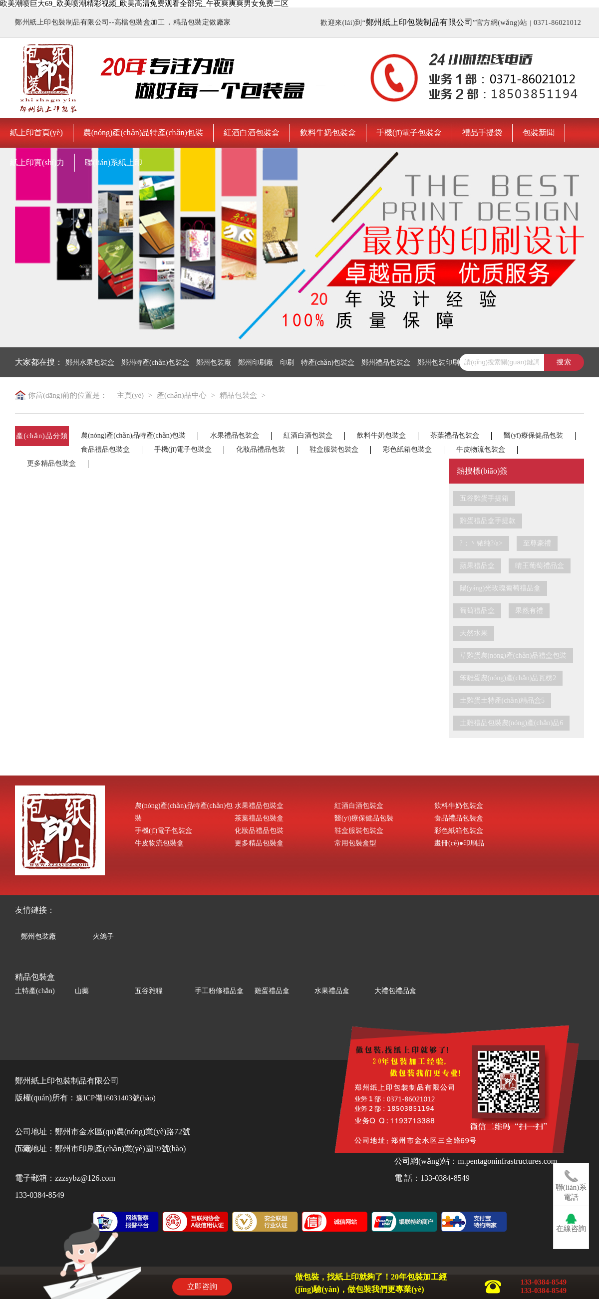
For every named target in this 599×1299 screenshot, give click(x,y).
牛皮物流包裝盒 (480, 449)
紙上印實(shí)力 (37, 162)
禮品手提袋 (482, 132)
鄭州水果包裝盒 (89, 362)
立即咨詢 (202, 1287)
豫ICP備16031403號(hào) (116, 1098)
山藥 (82, 991)
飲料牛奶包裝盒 (328, 132)
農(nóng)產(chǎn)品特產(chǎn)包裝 (143, 132)
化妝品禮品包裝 (260, 449)
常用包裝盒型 (355, 843)
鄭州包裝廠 (213, 362)
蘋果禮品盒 (477, 565)
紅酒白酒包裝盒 (252, 132)
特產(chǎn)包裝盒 (328, 362)
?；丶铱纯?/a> (481, 543)
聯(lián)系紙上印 (113, 162)
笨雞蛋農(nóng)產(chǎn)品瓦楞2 (508, 678)
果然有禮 (529, 610)
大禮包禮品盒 (395, 991)
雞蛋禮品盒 (272, 991)
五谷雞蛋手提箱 (484, 498)
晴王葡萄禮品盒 (539, 565)
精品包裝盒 (238, 395)
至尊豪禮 (537, 543)
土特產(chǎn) (35, 991)
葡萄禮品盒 (477, 610)
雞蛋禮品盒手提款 (488, 520)
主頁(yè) (130, 395)
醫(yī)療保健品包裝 (533, 435)
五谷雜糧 (149, 991)
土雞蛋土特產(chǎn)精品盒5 (502, 700)
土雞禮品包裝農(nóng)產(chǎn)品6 (512, 723)
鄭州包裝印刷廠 (441, 362)
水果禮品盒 (331, 991)
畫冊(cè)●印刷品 (459, 843)
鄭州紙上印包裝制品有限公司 (419, 22)
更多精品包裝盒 (51, 463)
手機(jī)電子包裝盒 (409, 132)
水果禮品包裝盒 (234, 435)
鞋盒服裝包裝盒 (333, 449)
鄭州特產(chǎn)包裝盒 (155, 362)
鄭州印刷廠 (255, 362)
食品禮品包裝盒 (105, 449)
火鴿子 (103, 935)
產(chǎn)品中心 (182, 395)
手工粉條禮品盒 (219, 991)
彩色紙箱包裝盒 (407, 449)
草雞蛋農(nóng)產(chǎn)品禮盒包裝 (513, 655)
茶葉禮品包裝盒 (454, 435)
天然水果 (474, 633)
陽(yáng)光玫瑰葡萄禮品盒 (500, 588)
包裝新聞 (539, 132)
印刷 (287, 362)
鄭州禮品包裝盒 (385, 362)
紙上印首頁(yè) (36, 132)
